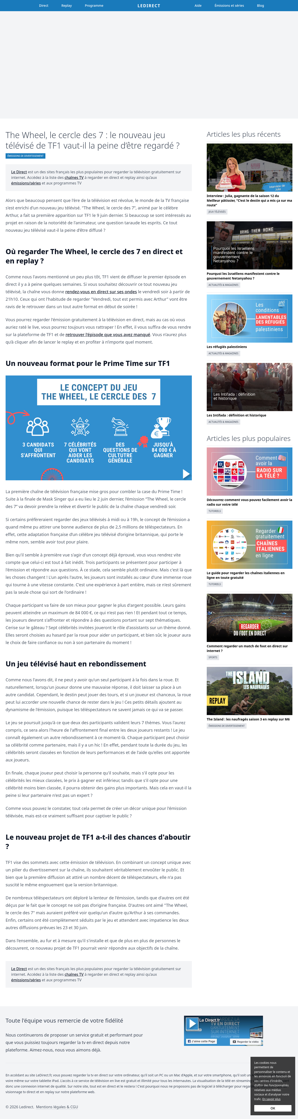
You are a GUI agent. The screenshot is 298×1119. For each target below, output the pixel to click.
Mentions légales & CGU (57, 1106)
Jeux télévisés (217, 211)
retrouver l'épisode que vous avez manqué (107, 334)
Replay (66, 5)
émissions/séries (26, 183)
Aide (198, 5)
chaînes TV (74, 177)
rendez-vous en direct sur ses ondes (101, 291)
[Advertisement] (149, 65)
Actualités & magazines (223, 285)
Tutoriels (215, 511)
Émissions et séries (229, 5)
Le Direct (19, 171)
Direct (43, 5)
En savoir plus (271, 1099)
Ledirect (149, 5)
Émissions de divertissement (25, 155)
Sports (213, 657)
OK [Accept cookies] (273, 1108)
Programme (94, 5)
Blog (260, 5)
